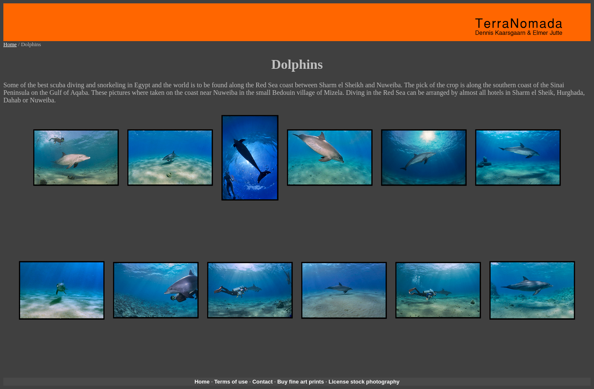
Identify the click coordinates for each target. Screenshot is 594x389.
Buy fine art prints (300, 382)
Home (10, 44)
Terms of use (231, 382)
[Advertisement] (297, 230)
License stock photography (364, 382)
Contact (262, 382)
